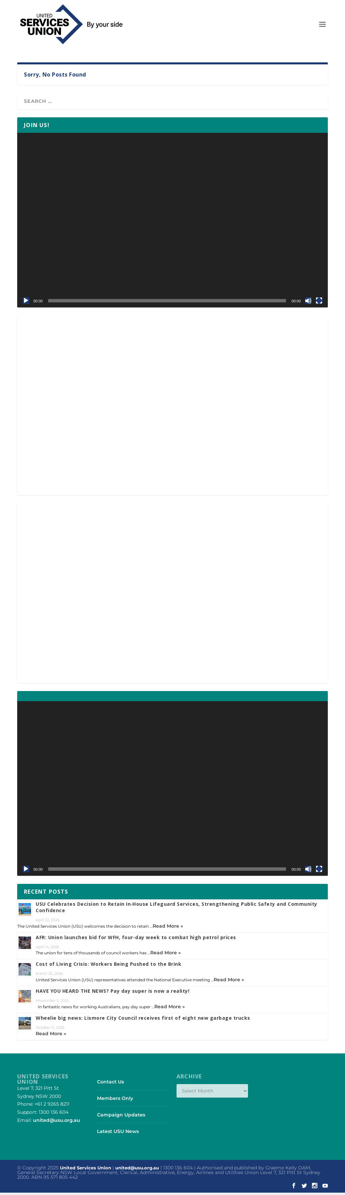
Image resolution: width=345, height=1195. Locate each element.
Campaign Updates (121, 1117)
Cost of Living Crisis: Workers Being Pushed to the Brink (108, 966)
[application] (172, 222)
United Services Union (85, 1169)
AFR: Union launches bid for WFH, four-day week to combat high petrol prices (136, 939)
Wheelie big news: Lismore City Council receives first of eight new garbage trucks (143, 1020)
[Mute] (308, 302)
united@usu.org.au (56, 1122)
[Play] (26, 302)
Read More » (168, 928)
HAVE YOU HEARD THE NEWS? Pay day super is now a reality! (112, 993)
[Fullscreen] (319, 302)
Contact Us (110, 1084)
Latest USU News (118, 1134)
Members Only (115, 1100)
